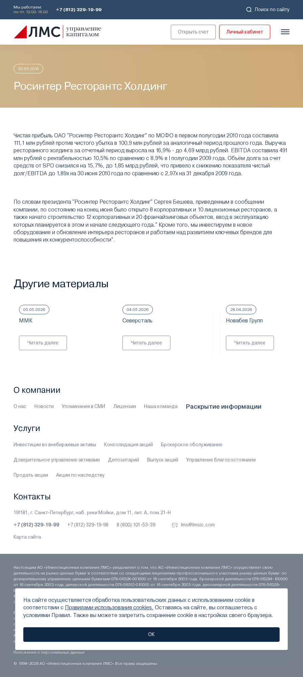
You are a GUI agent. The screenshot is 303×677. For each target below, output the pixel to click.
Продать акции (31, 475)
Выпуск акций (162, 459)
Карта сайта (27, 537)
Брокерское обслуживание (192, 444)
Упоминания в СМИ (83, 406)
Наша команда (161, 406)
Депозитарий (123, 459)
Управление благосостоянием (221, 459)
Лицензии (124, 406)
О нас (20, 406)
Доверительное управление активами (57, 459)
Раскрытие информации (223, 406)
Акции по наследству (80, 475)
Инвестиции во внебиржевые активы (55, 444)
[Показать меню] (285, 32)
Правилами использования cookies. (109, 607)
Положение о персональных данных (49, 652)
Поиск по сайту (267, 9)
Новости (44, 406)
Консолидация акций (128, 444)
